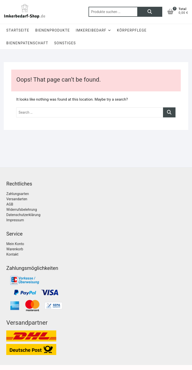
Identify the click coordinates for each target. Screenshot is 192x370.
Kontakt (12, 254)
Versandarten (16, 199)
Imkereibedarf (91, 30)
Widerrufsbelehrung (21, 210)
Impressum (15, 220)
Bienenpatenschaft (27, 43)
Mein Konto (15, 244)
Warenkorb (14, 249)
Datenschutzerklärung (23, 215)
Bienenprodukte (52, 30)
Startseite (17, 30)
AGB (9, 204)
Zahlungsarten (17, 194)
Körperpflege (132, 30)
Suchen (149, 12)
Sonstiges (65, 43)
